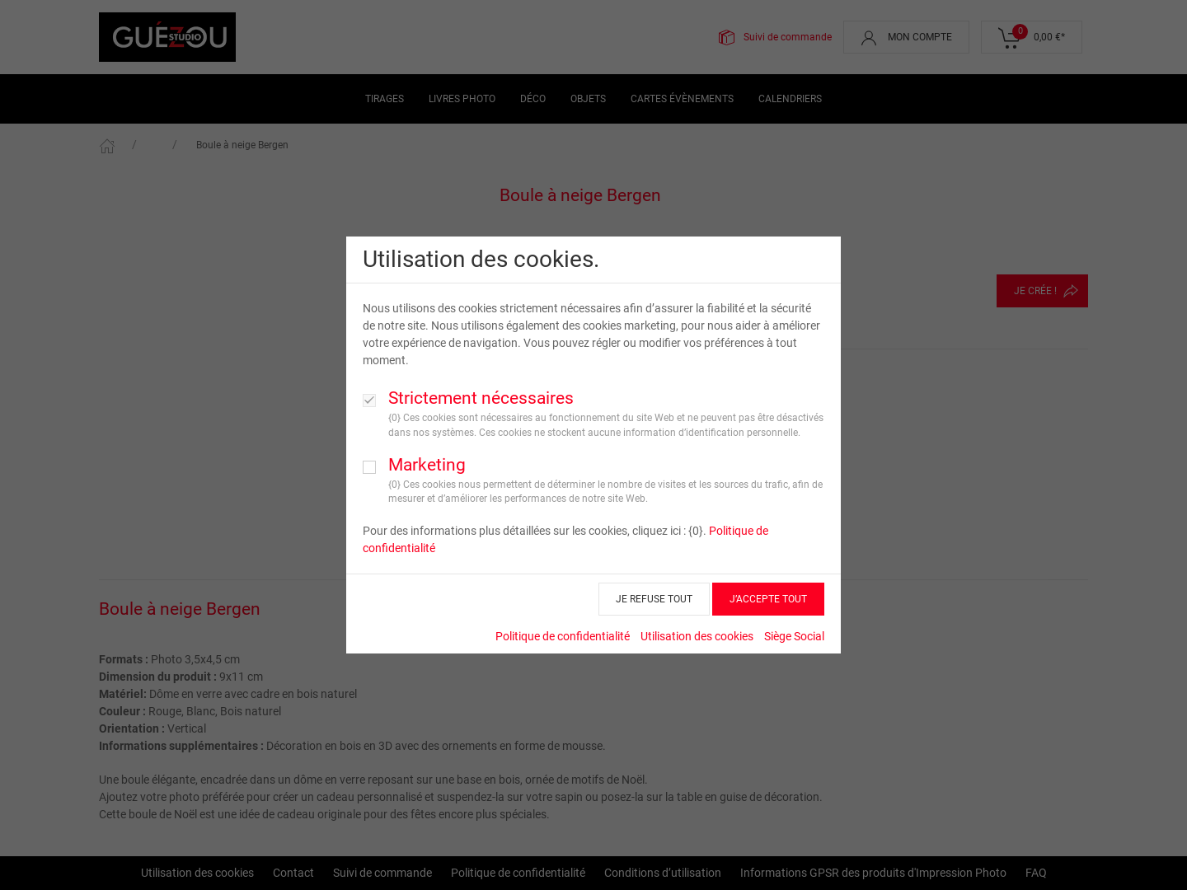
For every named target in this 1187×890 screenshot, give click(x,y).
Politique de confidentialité (562, 636)
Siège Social (794, 636)
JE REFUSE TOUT (654, 599)
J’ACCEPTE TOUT (768, 599)
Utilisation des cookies (696, 636)
